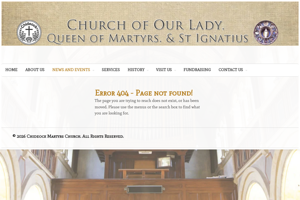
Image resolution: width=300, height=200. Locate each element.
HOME (11, 70)
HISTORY (136, 70)
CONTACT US (231, 70)
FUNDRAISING (197, 70)
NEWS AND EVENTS (71, 70)
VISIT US (164, 70)
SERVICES (111, 70)
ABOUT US (34, 70)
